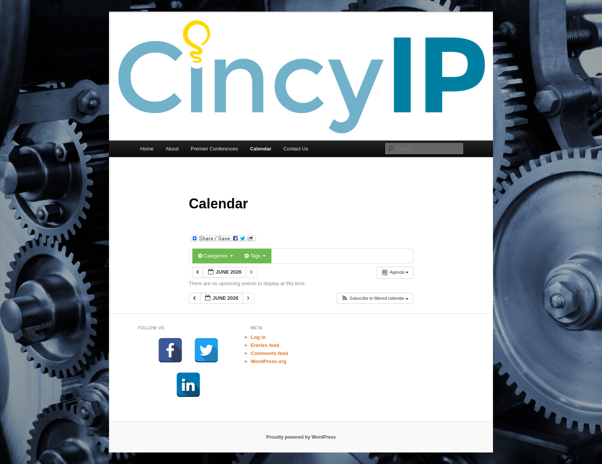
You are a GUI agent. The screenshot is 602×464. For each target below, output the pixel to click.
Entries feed (265, 345)
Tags (255, 256)
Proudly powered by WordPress (301, 437)
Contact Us (295, 149)
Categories (215, 256)
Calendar (260, 149)
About (172, 149)
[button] (375, 298)
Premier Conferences (214, 149)
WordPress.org (268, 361)
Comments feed (269, 353)
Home (147, 149)
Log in (258, 337)
